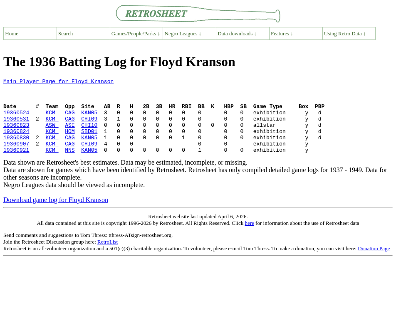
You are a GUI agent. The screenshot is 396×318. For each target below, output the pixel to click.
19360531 (16, 127)
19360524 (16, 119)
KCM (51, 119)
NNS (69, 164)
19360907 (16, 157)
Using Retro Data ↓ (345, 33)
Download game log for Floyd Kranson (55, 214)
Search (65, 33)
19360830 (16, 149)
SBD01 (89, 142)
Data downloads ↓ (237, 33)
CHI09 (89, 127)
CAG (69, 119)
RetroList (107, 257)
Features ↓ (282, 33)
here (249, 238)
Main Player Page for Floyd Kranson (58, 82)
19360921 (16, 164)
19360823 (16, 134)
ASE (69, 134)
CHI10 (89, 134)
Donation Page (374, 263)
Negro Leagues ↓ (183, 33)
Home (11, 33)
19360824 (16, 142)
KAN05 (89, 119)
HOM (69, 142)
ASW (51, 134)
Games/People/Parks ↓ (135, 33)
